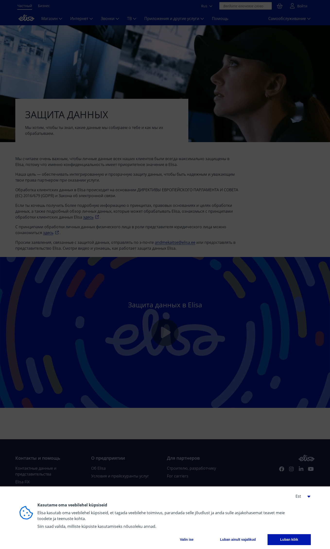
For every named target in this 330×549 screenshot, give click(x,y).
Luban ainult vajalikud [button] (238, 539)
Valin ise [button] (186, 539)
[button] (301, 496)
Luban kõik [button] (289, 539)
